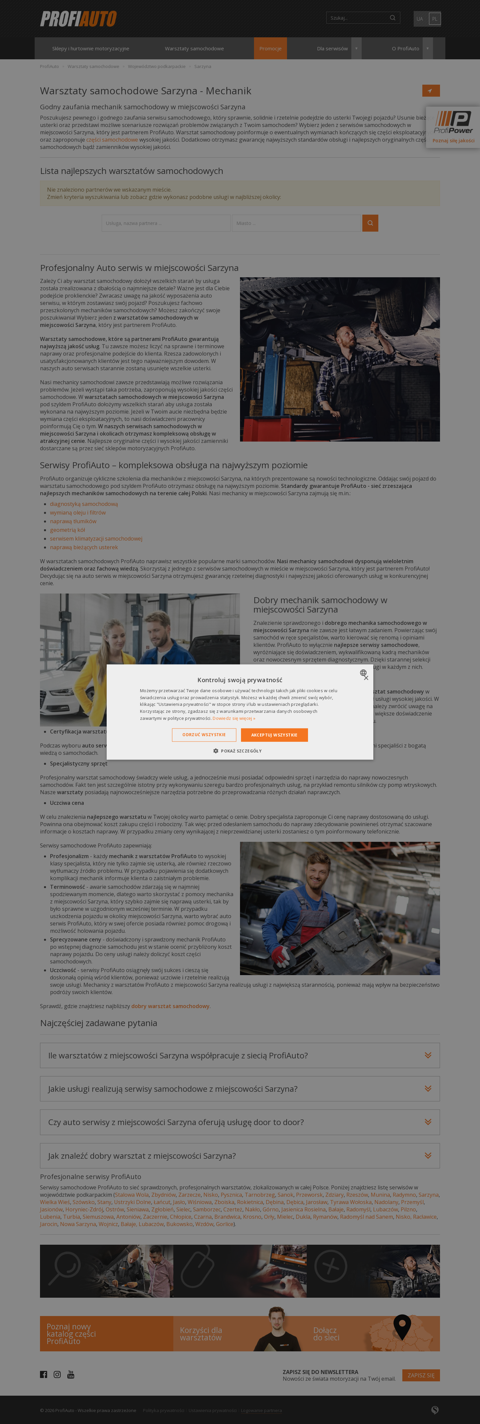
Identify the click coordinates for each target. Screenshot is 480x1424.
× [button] (365, 678)
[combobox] (364, 672)
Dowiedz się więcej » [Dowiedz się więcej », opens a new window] (234, 718)
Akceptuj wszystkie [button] (274, 734)
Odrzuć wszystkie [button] (204, 734)
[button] (240, 751)
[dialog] (240, 712)
